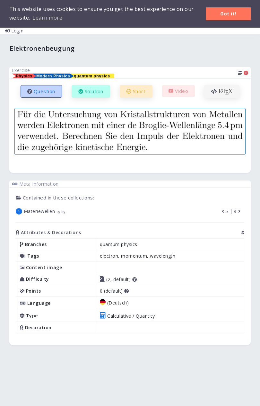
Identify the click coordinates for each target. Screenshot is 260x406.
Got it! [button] (228, 14)
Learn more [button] (47, 17)
